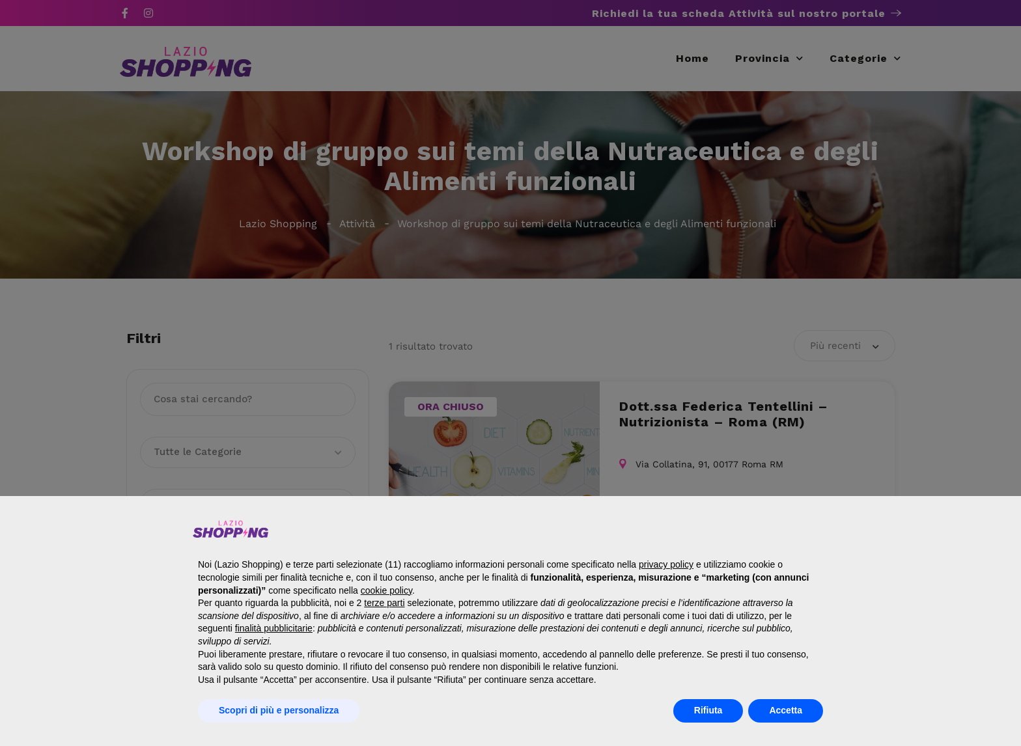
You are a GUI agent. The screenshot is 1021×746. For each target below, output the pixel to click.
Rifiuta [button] (708, 710)
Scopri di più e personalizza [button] (279, 710)
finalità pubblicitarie (274, 628)
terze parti (384, 603)
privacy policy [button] (666, 564)
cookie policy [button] (386, 590)
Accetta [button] (785, 710)
